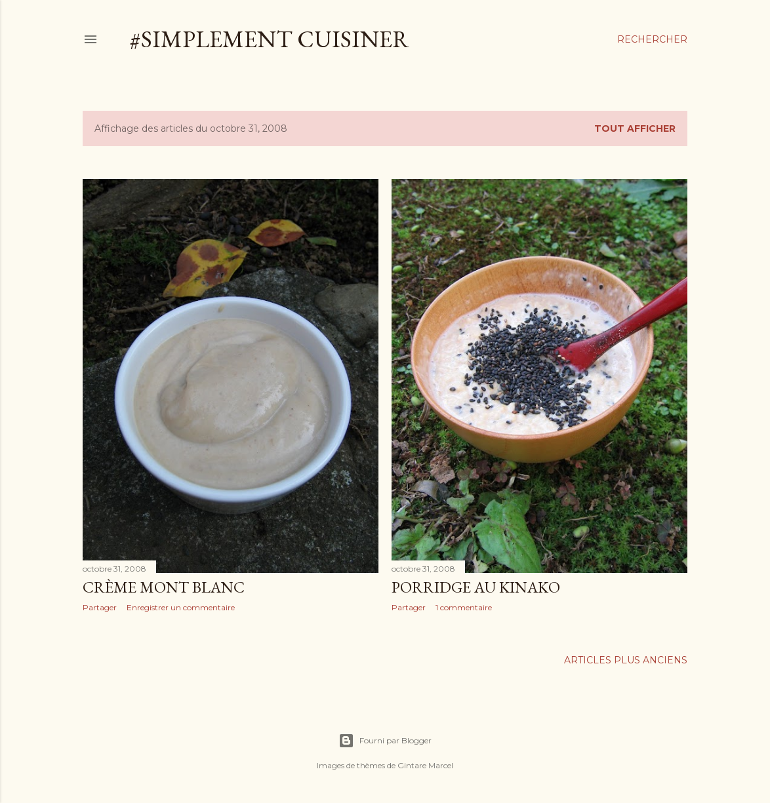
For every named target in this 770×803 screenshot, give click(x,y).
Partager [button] (100, 607)
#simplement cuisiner (269, 39)
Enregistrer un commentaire (181, 607)
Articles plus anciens (625, 660)
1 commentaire (464, 607)
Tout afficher (635, 128)
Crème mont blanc (164, 587)
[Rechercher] (652, 39)
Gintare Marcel (425, 765)
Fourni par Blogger (385, 741)
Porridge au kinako (476, 587)
